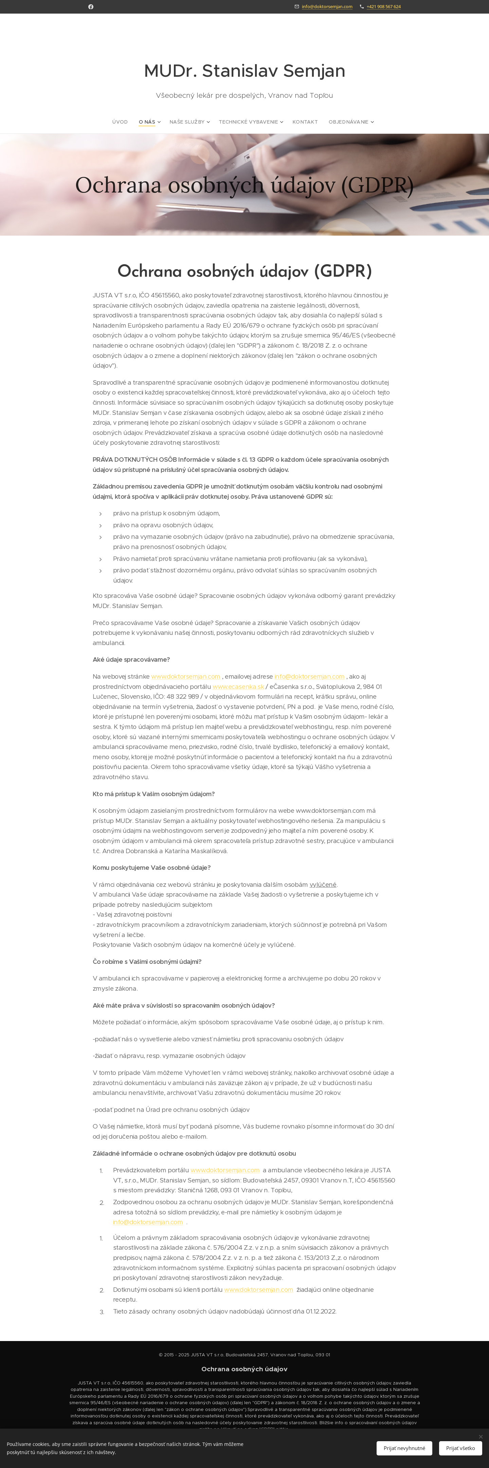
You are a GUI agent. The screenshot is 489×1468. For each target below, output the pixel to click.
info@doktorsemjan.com (327, 6)
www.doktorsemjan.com (185, 676)
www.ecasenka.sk (238, 687)
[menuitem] (132, 121)
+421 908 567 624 (384, 6)
